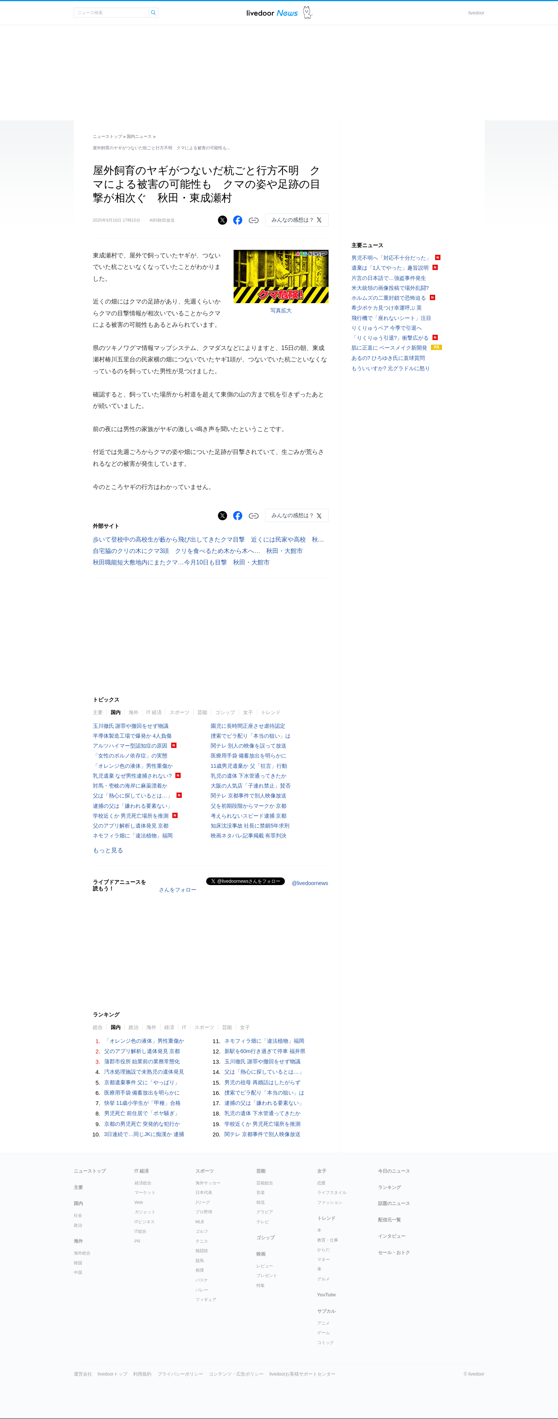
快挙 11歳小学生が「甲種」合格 (142, 1103)
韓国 (78, 1263)
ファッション (329, 1202)
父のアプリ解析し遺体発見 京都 (131, 826)
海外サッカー (208, 1183)
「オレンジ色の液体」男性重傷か (133, 766)
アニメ (323, 1323)
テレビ (262, 1221)
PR (137, 1241)
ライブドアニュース (272, 12)
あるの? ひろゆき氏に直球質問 (388, 358)
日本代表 (204, 1192)
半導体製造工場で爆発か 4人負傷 (132, 736)
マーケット (145, 1192)
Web (139, 1202)
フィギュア (206, 1299)
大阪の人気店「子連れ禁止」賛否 (251, 786)
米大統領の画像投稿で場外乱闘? (390, 288)
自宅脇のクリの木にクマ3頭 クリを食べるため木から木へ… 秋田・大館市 (198, 551)
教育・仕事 (327, 1240)
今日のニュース (394, 1171)
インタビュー (391, 1236)
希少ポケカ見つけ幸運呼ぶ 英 (386, 308)
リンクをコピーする (253, 220)
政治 (133, 1027)
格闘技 (202, 1250)
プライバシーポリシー (180, 1374)
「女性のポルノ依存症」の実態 (130, 756)
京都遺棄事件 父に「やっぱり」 (142, 1082)
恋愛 (321, 1183)
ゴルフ (202, 1231)
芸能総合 (264, 1183)
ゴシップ (225, 712)
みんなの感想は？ (293, 220)
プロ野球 (204, 1212)
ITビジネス (145, 1221)
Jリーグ (203, 1202)
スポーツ (179, 712)
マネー (323, 1259)
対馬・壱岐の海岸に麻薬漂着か (130, 786)
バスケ (202, 1280)
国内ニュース (139, 136)
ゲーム (323, 1332)
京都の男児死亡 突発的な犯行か (142, 1124)
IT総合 (141, 1231)
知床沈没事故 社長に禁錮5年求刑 (250, 826)
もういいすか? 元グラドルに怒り (391, 368)
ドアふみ (308, 12)
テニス (202, 1241)
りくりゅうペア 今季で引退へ (386, 328)
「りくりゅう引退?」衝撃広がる (390, 338)
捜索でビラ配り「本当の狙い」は (251, 736)
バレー (202, 1290)
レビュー (264, 1266)
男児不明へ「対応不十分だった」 (391, 258)
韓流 (260, 1202)
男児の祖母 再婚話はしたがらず (262, 1082)
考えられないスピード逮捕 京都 (249, 816)
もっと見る (108, 850)
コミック (325, 1342)
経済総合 (143, 1183)
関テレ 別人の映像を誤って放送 (249, 746)
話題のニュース (394, 1203)
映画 (260, 1254)
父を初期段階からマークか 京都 (249, 806)
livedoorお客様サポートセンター (302, 1374)
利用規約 (142, 1374)
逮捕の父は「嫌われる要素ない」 (133, 806)
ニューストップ (107, 136)
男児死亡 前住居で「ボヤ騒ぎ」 (142, 1113)
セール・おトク (394, 1252)
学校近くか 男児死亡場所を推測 (131, 816)
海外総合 (82, 1253)
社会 (78, 1215)
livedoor (476, 13)
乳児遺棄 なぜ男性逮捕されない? (132, 776)
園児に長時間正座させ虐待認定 (248, 726)
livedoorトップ (112, 1374)
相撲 (200, 1270)
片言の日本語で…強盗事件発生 (388, 278)
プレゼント (266, 1275)
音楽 (260, 1192)
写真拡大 (281, 310)
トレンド (271, 712)
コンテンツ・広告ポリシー (236, 1374)
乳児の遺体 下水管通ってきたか (249, 776)
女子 (248, 712)
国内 (116, 712)
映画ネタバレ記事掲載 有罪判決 (249, 836)
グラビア (264, 1212)
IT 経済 (154, 712)
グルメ (323, 1279)
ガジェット (145, 1212)
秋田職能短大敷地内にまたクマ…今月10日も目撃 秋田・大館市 (181, 562)
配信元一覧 (389, 1219)
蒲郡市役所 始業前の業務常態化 (142, 1061)
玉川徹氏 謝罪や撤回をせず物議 (131, 726)
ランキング (389, 1187)
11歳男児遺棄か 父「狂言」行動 (249, 766)
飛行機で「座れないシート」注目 (391, 318)
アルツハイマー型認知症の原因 (130, 746)
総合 (98, 1027)
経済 (169, 1027)
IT (184, 1027)
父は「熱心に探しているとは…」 (133, 796)
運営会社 (83, 1374)
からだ (323, 1249)
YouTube (326, 1295)
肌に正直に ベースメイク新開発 (389, 348)
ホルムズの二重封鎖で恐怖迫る (388, 298)
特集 (260, 1285)
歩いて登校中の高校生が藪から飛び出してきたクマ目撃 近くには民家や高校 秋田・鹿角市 (224, 539)
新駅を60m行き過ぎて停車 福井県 (264, 1051)
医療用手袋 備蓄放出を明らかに (249, 756)
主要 (98, 712)
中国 (78, 1272)
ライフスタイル (332, 1192)
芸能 (202, 712)
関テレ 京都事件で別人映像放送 (249, 796)
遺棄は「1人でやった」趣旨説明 (390, 268)
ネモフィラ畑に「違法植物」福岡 (133, 836)
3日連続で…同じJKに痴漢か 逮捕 (144, 1134)
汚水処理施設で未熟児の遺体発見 (144, 1072)
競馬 (200, 1260)
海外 (133, 712)
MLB (200, 1221)
